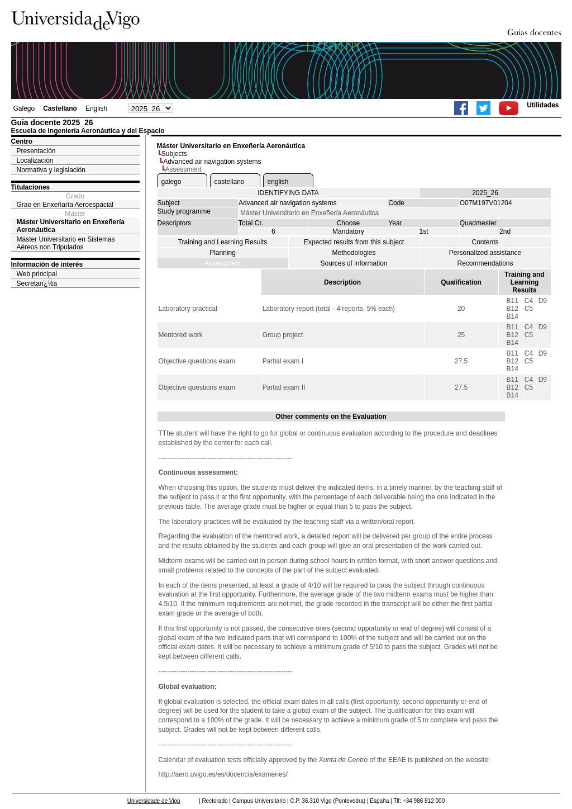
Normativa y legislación (51, 170)
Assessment (222, 263)
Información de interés (47, 264)
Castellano (60, 108)
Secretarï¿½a (37, 283)
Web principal (37, 274)
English (96, 108)
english (278, 182)
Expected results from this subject (354, 242)
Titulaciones (30, 187)
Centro (22, 141)
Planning (222, 253)
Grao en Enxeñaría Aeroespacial (65, 205)
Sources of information (353, 263)
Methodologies (353, 253)
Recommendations (485, 263)
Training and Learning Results (223, 242)
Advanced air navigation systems (212, 161)
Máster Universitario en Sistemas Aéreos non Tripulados (66, 243)
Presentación (36, 151)
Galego (24, 108)
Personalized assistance (485, 253)
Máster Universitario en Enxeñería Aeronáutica (71, 226)
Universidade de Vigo (153, 801)
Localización (35, 160)
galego (171, 182)
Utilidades (543, 105)
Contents (484, 242)
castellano (229, 182)
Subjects (174, 154)
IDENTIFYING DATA (288, 193)
